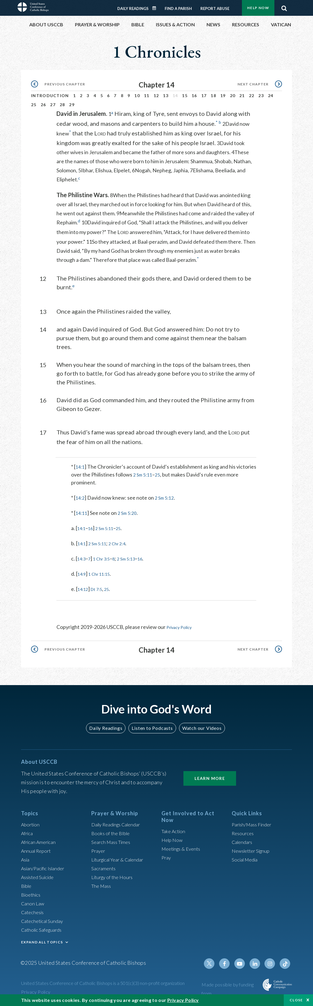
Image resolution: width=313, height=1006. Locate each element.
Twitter (215, 962)
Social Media (246, 858)
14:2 (80, 496)
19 (223, 95)
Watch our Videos (199, 726)
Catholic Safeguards (44, 928)
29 (72, 104)
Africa (28, 831)
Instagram (271, 962)
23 (261, 95)
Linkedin (257, 962)
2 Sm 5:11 (165, 473)
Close (296, 1000)
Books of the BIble (112, 831)
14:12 (84, 588)
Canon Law (33, 902)
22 (251, 95)
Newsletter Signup (253, 849)
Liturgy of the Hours (114, 875)
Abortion (31, 823)
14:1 (80, 465)
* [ (73, 465)
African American (40, 840)
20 (232, 95)
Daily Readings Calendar (156, 8)
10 (137, 95)
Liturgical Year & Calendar (121, 858)
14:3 (82, 557)
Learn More (210, 776)
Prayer (99, 849)
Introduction (50, 95)
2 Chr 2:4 (124, 542)
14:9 (83, 573)
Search (284, 6)
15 (185, 95)
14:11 (82, 512)
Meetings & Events (183, 847)
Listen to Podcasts (152, 726)
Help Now (258, 8)
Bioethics (32, 893)
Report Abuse (214, 8)
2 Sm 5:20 (130, 512)
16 (194, 95)
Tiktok (285, 962)
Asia (26, 858)
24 (271, 95)
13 (165, 95)
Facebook (229, 962)
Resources (244, 831)
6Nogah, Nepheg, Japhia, (161, 170)
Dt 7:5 (100, 588)
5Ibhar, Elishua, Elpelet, (105, 170)
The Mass (102, 884)
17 (204, 95)
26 (43, 104)
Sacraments (104, 867)
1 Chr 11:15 (103, 573)
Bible (27, 884)
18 (213, 95)
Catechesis (34, 910)
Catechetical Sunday (44, 919)
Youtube (243, 962)
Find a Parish (178, 8)
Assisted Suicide (39, 875)
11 (146, 95)
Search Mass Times (112, 840)
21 (242, 95)
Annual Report (37, 849)
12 (156, 95)
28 (62, 104)
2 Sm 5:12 (167, 496)
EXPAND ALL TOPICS (42, 940)
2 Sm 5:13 (135, 557)
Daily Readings (133, 8)
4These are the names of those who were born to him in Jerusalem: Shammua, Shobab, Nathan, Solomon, (154, 161)
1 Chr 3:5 (106, 557)
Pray (166, 856)
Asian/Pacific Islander (45, 867)
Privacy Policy (182, 626)
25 (34, 104)
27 (53, 104)
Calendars (243, 840)
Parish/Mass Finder (254, 823)
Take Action (174, 829)
